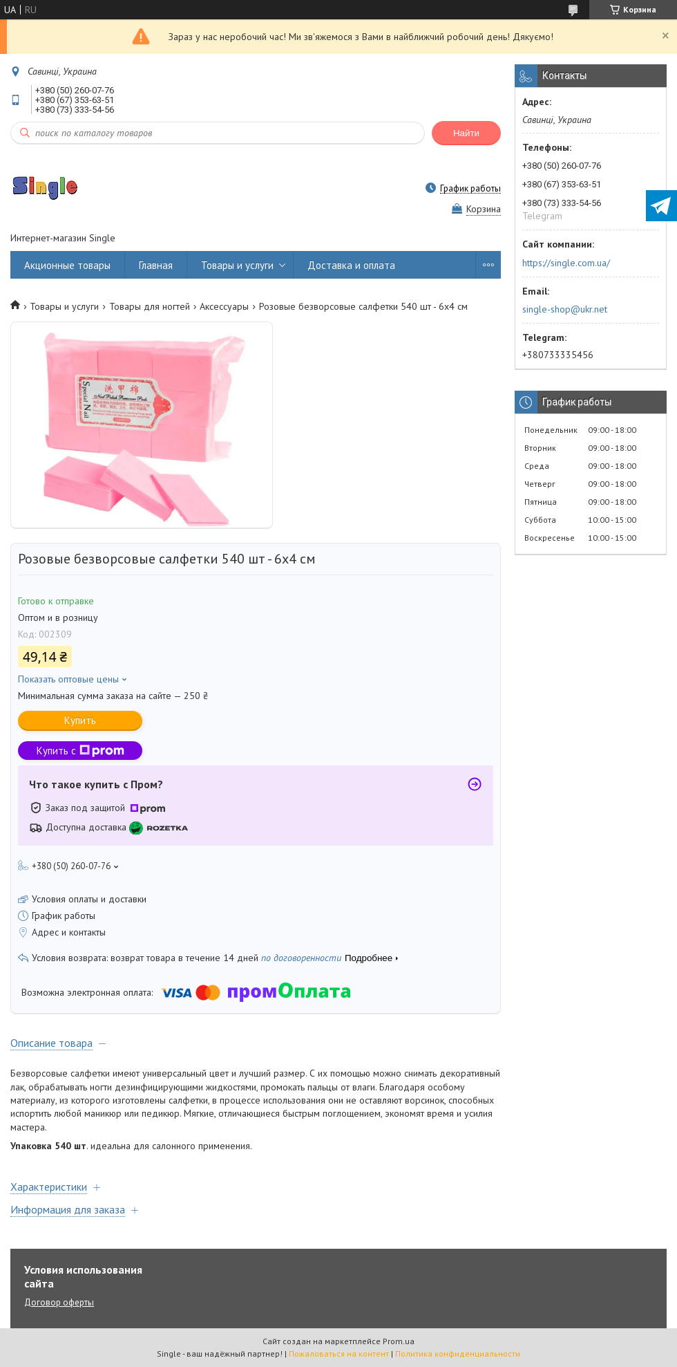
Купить (80, 720)
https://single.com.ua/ (566, 263)
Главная (156, 265)
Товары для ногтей (149, 306)
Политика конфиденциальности (457, 1353)
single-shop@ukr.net (564, 309)
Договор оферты (59, 1302)
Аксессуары (224, 306)
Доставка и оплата (351, 265)
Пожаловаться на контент (339, 1353)
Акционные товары (67, 265)
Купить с (80, 750)
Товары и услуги (237, 265)
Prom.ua (398, 1341)
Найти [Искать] (466, 133)
